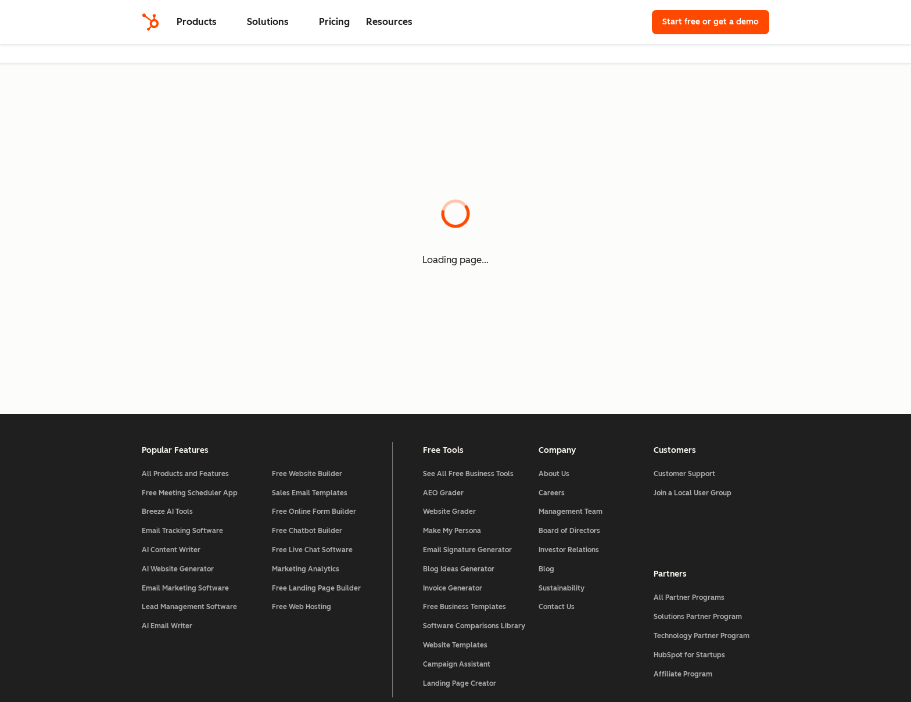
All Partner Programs (689, 597)
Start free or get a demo (710, 22)
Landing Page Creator (459, 683)
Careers (552, 493)
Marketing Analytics (305, 569)
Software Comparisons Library (474, 626)
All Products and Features (185, 474)
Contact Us (557, 607)
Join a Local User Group (692, 493)
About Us (554, 474)
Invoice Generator (452, 588)
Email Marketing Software (185, 588)
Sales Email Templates (309, 493)
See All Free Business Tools (468, 474)
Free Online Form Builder (314, 511)
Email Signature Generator (467, 550)
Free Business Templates (464, 607)
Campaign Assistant (456, 664)
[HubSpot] (150, 22)
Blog (546, 569)
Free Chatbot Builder (307, 531)
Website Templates (455, 645)
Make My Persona (452, 531)
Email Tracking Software (182, 531)
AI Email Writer (167, 626)
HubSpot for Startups (689, 655)
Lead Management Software (189, 607)
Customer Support (684, 474)
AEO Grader (443, 493)
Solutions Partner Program (698, 617)
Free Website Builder (307, 474)
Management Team (570, 511)
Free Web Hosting (301, 607)
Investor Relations (569, 550)
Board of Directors (569, 531)
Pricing (334, 21)
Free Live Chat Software (312, 550)
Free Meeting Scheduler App (190, 493)
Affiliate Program (683, 674)
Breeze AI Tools (167, 511)
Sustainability (561, 588)
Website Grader (449, 511)
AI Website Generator (178, 569)
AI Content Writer (171, 550)
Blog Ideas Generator (458, 569)
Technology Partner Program (701, 636)
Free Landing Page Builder (316, 588)
